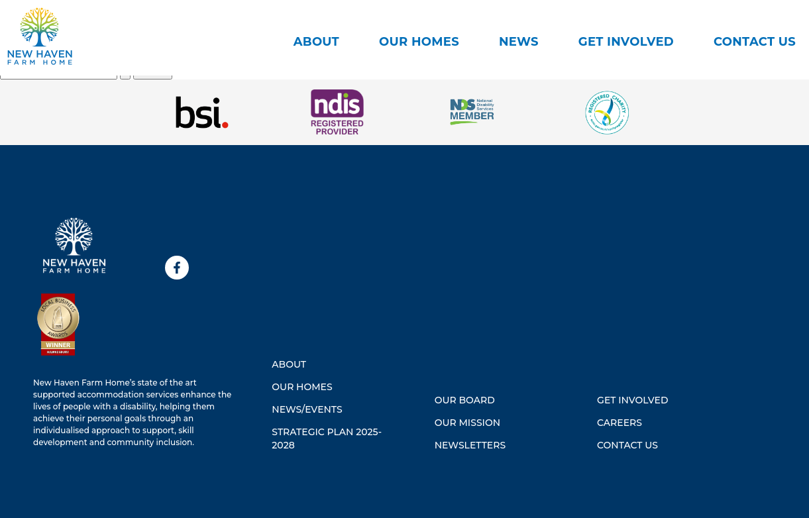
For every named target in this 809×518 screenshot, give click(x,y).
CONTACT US (755, 41)
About (316, 41)
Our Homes (419, 41)
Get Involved (626, 41)
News (519, 41)
